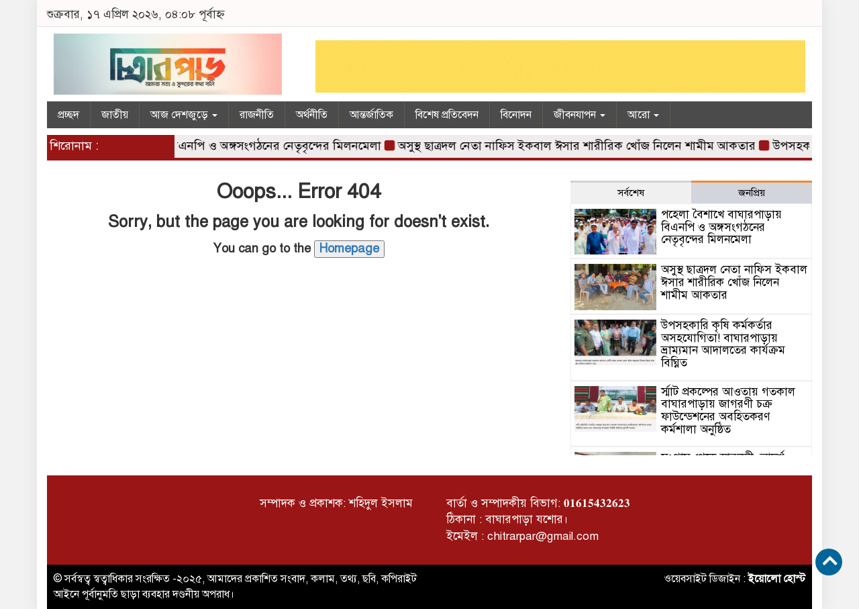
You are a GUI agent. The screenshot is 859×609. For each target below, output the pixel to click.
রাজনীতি (257, 115)
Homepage (349, 248)
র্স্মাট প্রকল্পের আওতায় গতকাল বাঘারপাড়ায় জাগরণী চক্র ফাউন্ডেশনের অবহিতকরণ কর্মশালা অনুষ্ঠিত (728, 410)
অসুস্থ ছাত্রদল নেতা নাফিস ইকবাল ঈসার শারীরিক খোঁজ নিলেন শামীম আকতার (581, 145)
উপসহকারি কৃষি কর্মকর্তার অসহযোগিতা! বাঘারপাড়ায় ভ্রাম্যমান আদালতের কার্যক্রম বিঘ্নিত (723, 344)
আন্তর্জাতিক (371, 115)
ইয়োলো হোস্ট (776, 578)
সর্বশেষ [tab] (630, 193)
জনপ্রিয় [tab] (751, 193)
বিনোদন (516, 115)
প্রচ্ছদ (68, 115)
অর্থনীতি (311, 115)
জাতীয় (114, 115)
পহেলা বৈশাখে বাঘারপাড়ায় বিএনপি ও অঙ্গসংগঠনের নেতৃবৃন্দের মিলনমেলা (214, 145)
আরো (643, 115)
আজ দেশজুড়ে (183, 115)
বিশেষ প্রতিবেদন (446, 115)
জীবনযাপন (579, 115)
